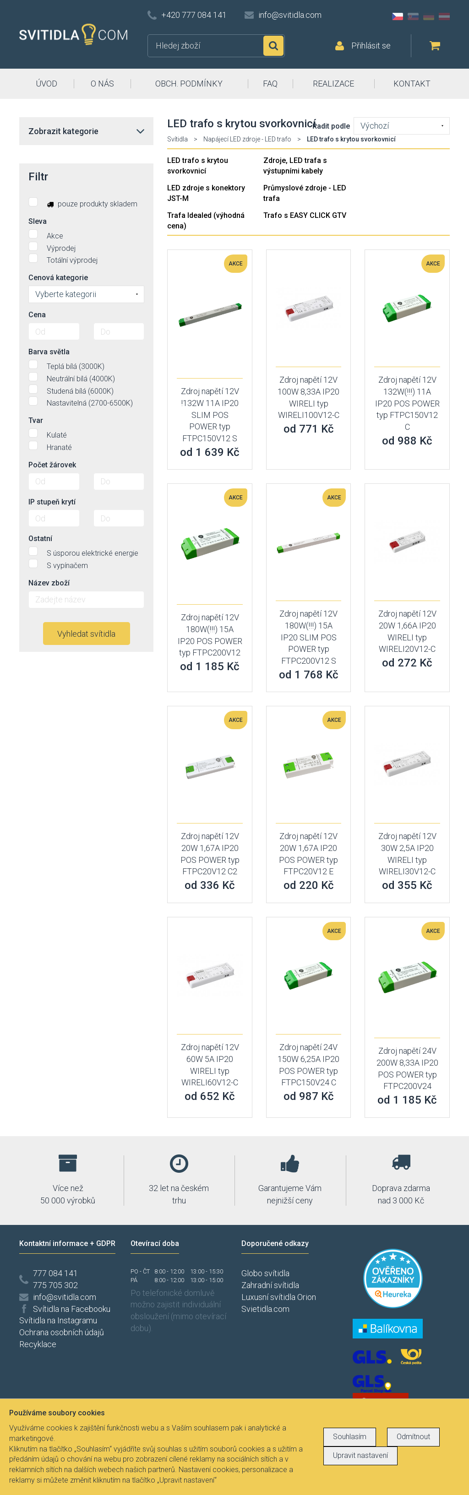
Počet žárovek (52, 464)
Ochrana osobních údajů (61, 1332)
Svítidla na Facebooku (71, 1309)
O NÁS (102, 83)
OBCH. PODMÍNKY (189, 83)
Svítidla (177, 139)
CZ (397, 16)
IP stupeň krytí (52, 502)
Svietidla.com (265, 1309)
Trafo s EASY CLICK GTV (304, 215)
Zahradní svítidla (270, 1285)
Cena (37, 314)
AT (444, 16)
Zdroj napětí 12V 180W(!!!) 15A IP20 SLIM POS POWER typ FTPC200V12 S (308, 637)
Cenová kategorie (58, 277)
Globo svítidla (265, 1273)
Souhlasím (349, 1436)
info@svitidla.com (290, 15)
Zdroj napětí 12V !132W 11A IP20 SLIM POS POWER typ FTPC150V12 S (210, 414)
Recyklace (37, 1344)
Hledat (273, 46)
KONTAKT (412, 83)
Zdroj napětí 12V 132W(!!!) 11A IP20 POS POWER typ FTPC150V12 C (407, 403)
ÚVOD (46, 83)
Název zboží (49, 583)
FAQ (270, 83)
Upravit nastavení (360, 1455)
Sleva (37, 221)
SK (413, 16)
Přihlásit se (371, 45)
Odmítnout (413, 1436)
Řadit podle (331, 126)
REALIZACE (333, 83)
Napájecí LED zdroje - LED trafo (247, 139)
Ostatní (40, 538)
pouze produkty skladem (82, 202)
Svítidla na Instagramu (58, 1320)
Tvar (35, 420)
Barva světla (49, 351)
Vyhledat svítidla (86, 634)
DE (428, 16)
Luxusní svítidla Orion (278, 1297)
